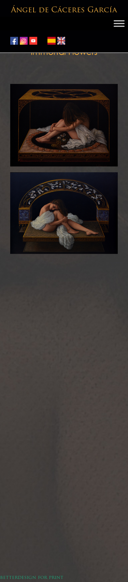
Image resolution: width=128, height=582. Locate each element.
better (9, 577)
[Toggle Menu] (119, 23)
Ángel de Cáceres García (64, 10)
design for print (40, 577)
